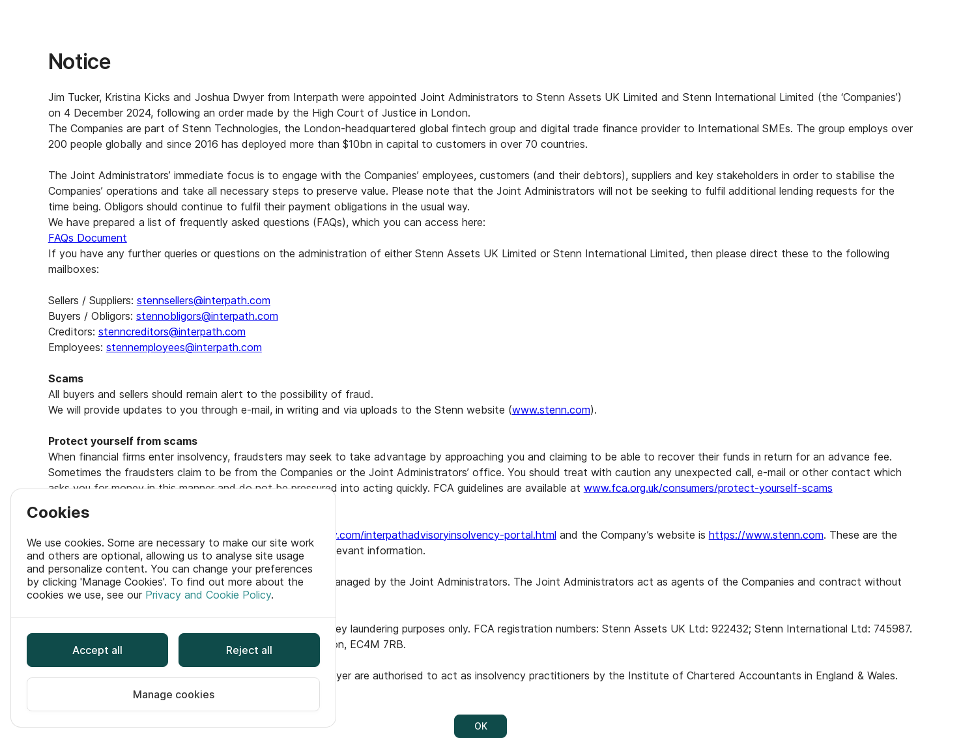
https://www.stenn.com (766, 534)
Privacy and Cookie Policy (208, 594)
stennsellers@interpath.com (203, 300)
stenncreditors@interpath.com (172, 331)
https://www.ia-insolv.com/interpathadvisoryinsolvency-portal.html (395, 534)
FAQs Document (87, 237)
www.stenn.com (551, 409)
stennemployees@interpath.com (184, 347)
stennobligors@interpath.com (207, 315)
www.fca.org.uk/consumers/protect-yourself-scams (708, 487)
